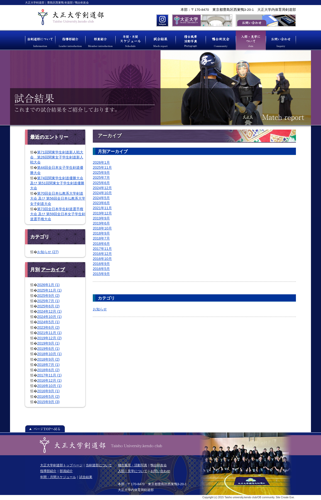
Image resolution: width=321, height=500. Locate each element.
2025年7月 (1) (48, 301)
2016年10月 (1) (49, 386)
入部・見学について (251, 40)
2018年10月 (102, 228)
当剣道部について (40, 40)
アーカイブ (53, 269)
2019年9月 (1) (48, 343)
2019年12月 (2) (49, 338)
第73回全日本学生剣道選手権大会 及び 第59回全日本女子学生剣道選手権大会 (57, 214)
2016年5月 (101, 269)
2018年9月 (101, 233)
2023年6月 (101, 203)
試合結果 (160, 40)
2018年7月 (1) (48, 365)
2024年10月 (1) (49, 317)
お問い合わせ (281, 40)
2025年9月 (101, 173)
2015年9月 (101, 274)
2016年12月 (102, 254)
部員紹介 (100, 40)
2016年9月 (101, 264)
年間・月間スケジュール (130, 40)
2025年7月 (101, 178)
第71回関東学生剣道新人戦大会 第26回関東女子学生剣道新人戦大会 (56, 157)
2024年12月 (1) (49, 311)
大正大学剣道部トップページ (61, 465)
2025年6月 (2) (48, 306)
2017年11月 (102, 249)
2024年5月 (101, 198)
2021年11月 (102, 208)
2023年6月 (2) (48, 327)
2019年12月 (102, 213)
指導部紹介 (70, 40)
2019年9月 (101, 218)
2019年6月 (101, 223)
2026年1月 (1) (48, 285)
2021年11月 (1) (49, 333)
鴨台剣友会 (221, 40)
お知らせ (100, 309)
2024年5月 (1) (48, 322)
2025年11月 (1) (49, 290)
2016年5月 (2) (48, 397)
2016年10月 (102, 259)
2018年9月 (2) (48, 359)
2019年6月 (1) (48, 349)
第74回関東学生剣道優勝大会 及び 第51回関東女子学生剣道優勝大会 (57, 183)
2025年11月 (102, 167)
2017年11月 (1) (49, 375)
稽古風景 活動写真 (191, 40)
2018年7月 (101, 238)
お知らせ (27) (48, 252)
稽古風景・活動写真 (132, 465)
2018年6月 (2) (48, 370)
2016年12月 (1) (49, 380)
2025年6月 (101, 183)
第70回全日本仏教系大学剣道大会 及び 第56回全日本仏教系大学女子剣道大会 (57, 198)
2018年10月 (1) (49, 354)
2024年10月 (102, 193)
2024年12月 (102, 188)
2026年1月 (101, 162)
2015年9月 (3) (48, 402)
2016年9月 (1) (48, 391)
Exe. (292, 497)
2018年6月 (101, 244)
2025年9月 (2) (48, 296)
